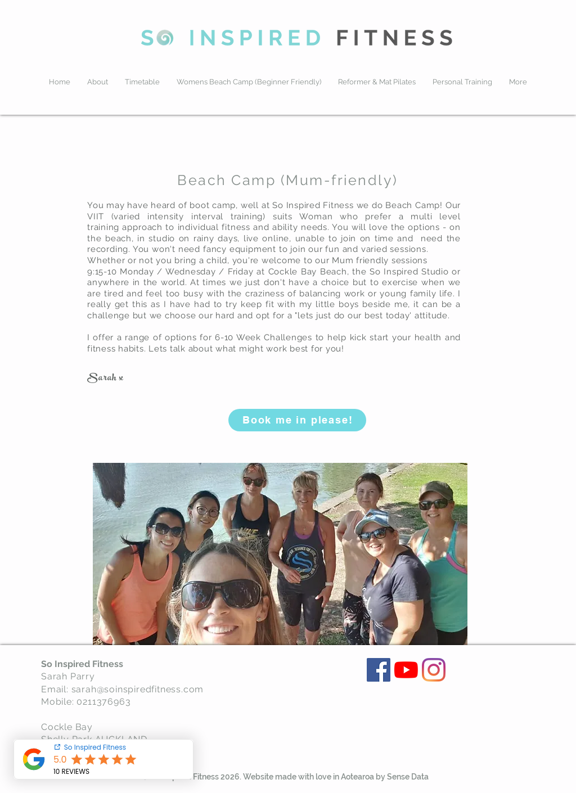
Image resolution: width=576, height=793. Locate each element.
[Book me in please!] (297, 420)
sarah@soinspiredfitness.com (137, 689)
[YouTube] (406, 670)
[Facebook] (378, 670)
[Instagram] (434, 670)
